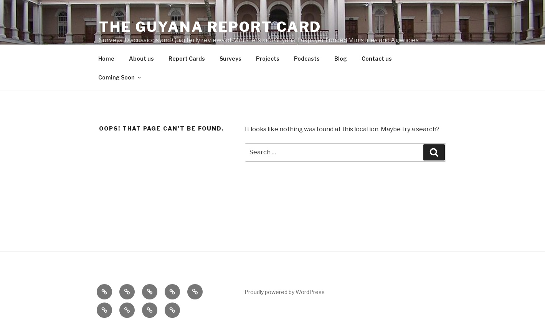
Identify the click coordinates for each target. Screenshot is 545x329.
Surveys (230, 58)
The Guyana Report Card (210, 26)
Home (106, 58)
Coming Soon (120, 77)
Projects (267, 58)
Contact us (377, 58)
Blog (340, 58)
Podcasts (307, 58)
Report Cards (186, 58)
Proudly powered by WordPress (284, 292)
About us (141, 58)
